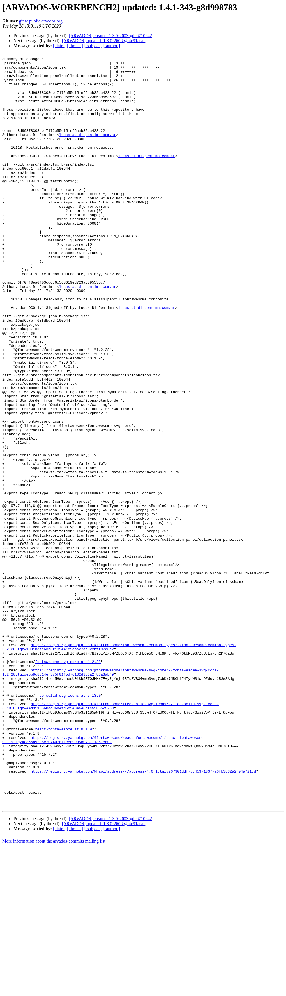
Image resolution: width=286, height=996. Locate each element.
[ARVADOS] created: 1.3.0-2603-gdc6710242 (110, 35)
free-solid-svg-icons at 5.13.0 (68, 823)
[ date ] (59, 45)
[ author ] (111, 45)
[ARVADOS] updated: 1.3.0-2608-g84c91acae (103, 40)
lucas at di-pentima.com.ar (87, 150)
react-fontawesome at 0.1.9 (63, 863)
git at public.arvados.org (41, 21)
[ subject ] (93, 45)
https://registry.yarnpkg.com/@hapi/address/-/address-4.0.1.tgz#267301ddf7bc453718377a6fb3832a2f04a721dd (143, 914)
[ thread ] (75, 45)
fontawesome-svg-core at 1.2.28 (68, 783)
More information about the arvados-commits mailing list (53, 991)
